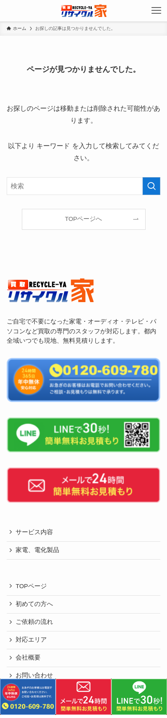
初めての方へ (34, 604)
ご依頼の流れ (34, 621)
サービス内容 (34, 532)
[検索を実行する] (151, 186)
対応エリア (31, 639)
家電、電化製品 (37, 550)
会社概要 (28, 657)
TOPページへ (83, 219)
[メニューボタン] (156, 10)
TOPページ (31, 586)
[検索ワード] (83, 186)
